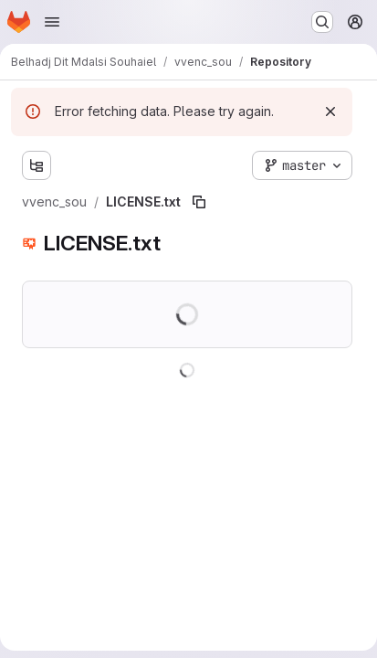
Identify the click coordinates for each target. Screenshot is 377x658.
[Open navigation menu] (52, 22)
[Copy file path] (199, 202)
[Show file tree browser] (36, 165)
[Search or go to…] (322, 22)
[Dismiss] (330, 111)
